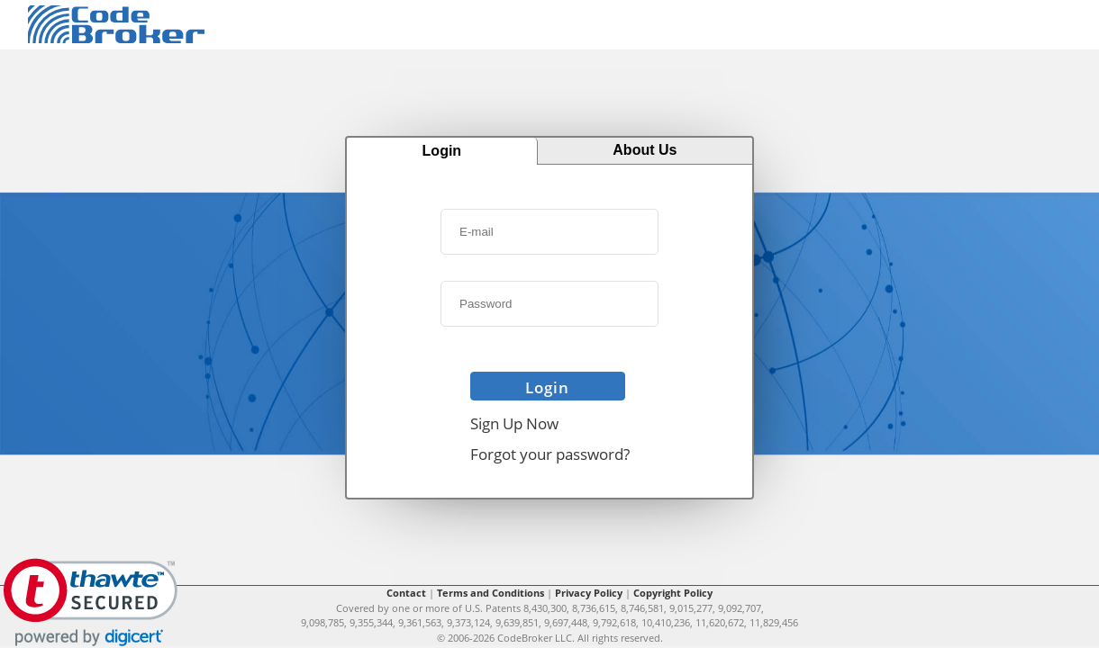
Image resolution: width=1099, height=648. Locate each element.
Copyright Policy (673, 592)
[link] (90, 602)
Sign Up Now (514, 423)
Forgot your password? (550, 454)
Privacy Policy (588, 592)
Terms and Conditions (490, 592)
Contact (406, 592)
